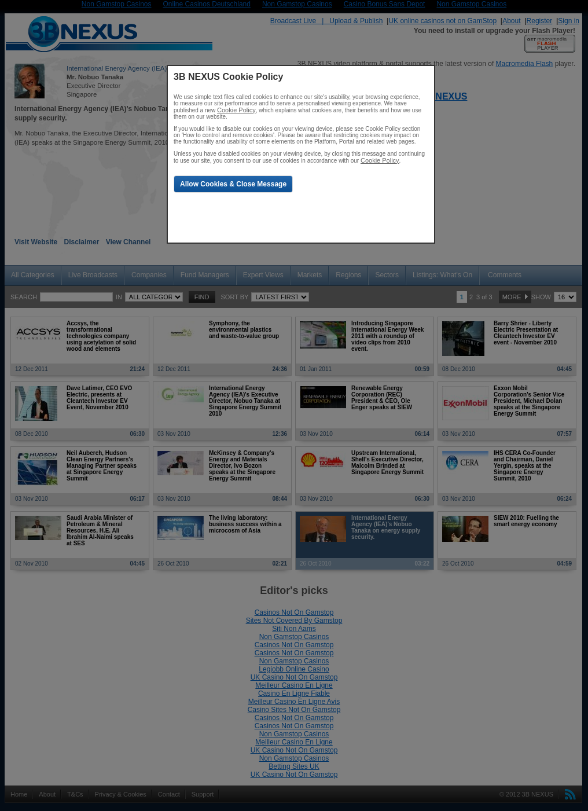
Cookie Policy (236, 110)
